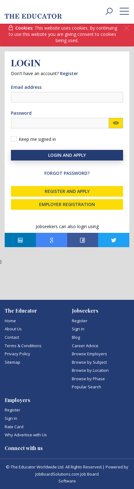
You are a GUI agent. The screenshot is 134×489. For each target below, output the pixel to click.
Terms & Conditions (23, 345)
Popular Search (86, 387)
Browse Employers (89, 354)
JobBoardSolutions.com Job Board (67, 474)
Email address (26, 87)
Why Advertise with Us (26, 435)
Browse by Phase (88, 378)
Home (10, 321)
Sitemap (12, 362)
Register (79, 321)
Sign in (78, 329)
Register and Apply (67, 191)
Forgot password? (67, 173)
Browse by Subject (89, 362)
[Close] (126, 28)
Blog (76, 337)
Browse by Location (90, 370)
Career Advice (85, 345)
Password (21, 113)
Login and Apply (67, 155)
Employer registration (67, 204)
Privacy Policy (17, 354)
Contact (12, 337)
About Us (13, 329)
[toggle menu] (124, 10)
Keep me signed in (37, 139)
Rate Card (14, 426)
